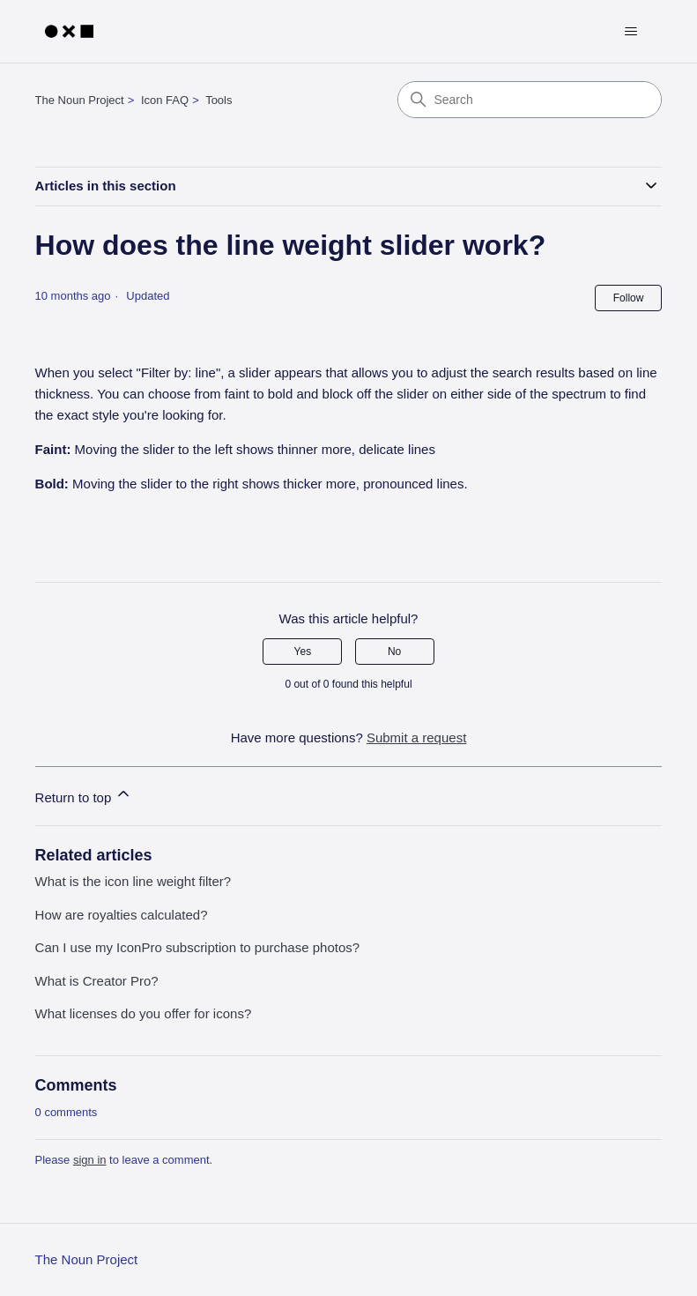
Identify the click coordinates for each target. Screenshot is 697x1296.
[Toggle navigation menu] (630, 32)
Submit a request (416, 737)
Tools (218, 100)
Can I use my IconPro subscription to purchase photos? (197, 947)
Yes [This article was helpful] (303, 651)
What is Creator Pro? (97, 980)
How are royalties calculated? (121, 914)
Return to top (84, 795)
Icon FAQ (165, 100)
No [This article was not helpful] (394, 651)
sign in (90, 1159)
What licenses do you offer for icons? (143, 1013)
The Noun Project (79, 100)
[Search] (529, 99)
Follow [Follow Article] (628, 298)
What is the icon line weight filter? (133, 881)
